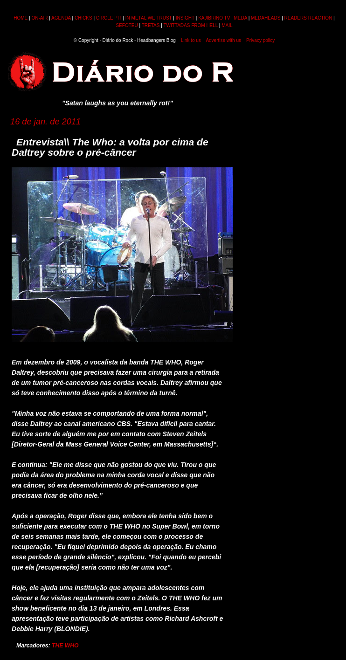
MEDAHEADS (265, 18)
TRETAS (151, 25)
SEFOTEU (127, 25)
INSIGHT (185, 18)
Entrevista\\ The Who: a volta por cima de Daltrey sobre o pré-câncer (110, 147)
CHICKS (83, 18)
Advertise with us (223, 40)
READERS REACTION (308, 18)
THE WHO (65, 645)
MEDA (240, 18)
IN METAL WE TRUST (148, 18)
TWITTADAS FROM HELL (190, 25)
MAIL (226, 25)
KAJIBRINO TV (214, 18)
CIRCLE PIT (109, 18)
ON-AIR (39, 18)
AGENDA (61, 18)
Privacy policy (260, 40)
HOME (21, 18)
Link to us (191, 40)
